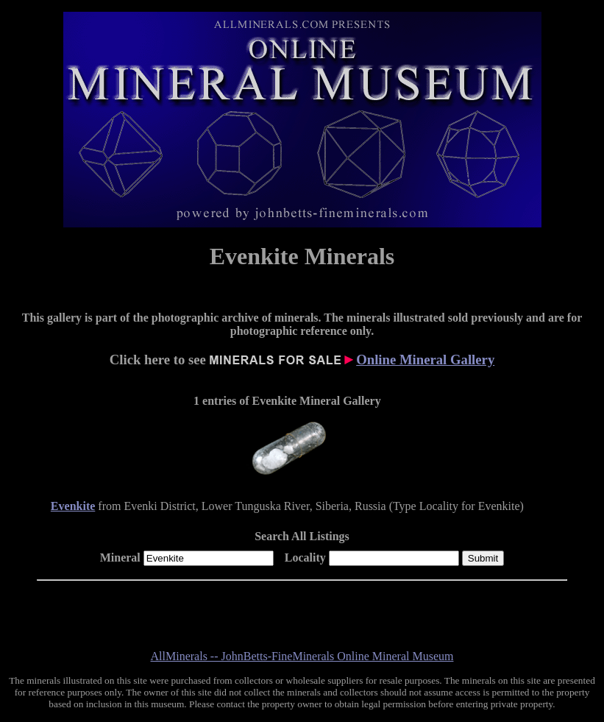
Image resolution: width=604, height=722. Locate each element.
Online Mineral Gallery (425, 359)
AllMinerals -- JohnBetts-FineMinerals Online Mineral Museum (302, 656)
